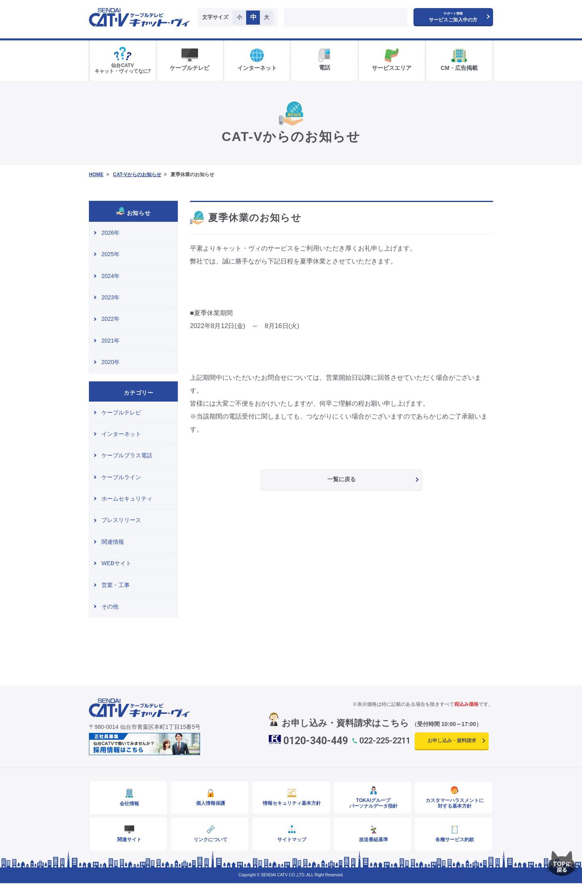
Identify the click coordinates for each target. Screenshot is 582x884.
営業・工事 (115, 585)
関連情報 (112, 542)
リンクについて (210, 840)
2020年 (110, 362)
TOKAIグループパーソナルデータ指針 (372, 803)
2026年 (110, 232)
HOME (96, 174)
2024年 (110, 276)
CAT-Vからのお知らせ (137, 174)
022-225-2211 (384, 740)
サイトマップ (291, 840)
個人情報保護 (209, 803)
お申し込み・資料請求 (452, 740)
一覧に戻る (341, 479)
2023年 (110, 297)
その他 (109, 606)
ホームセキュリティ (126, 498)
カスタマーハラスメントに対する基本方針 (454, 803)
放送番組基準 (372, 840)
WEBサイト (116, 563)
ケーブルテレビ (121, 412)
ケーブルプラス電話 (126, 455)
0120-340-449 (315, 741)
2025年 (110, 254)
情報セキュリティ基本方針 (291, 803)
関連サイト (128, 840)
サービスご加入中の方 (453, 17)
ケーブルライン (121, 477)
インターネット (121, 434)
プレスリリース (121, 520)
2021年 (110, 340)
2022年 (110, 319)
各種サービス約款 (453, 840)
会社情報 (128, 804)
